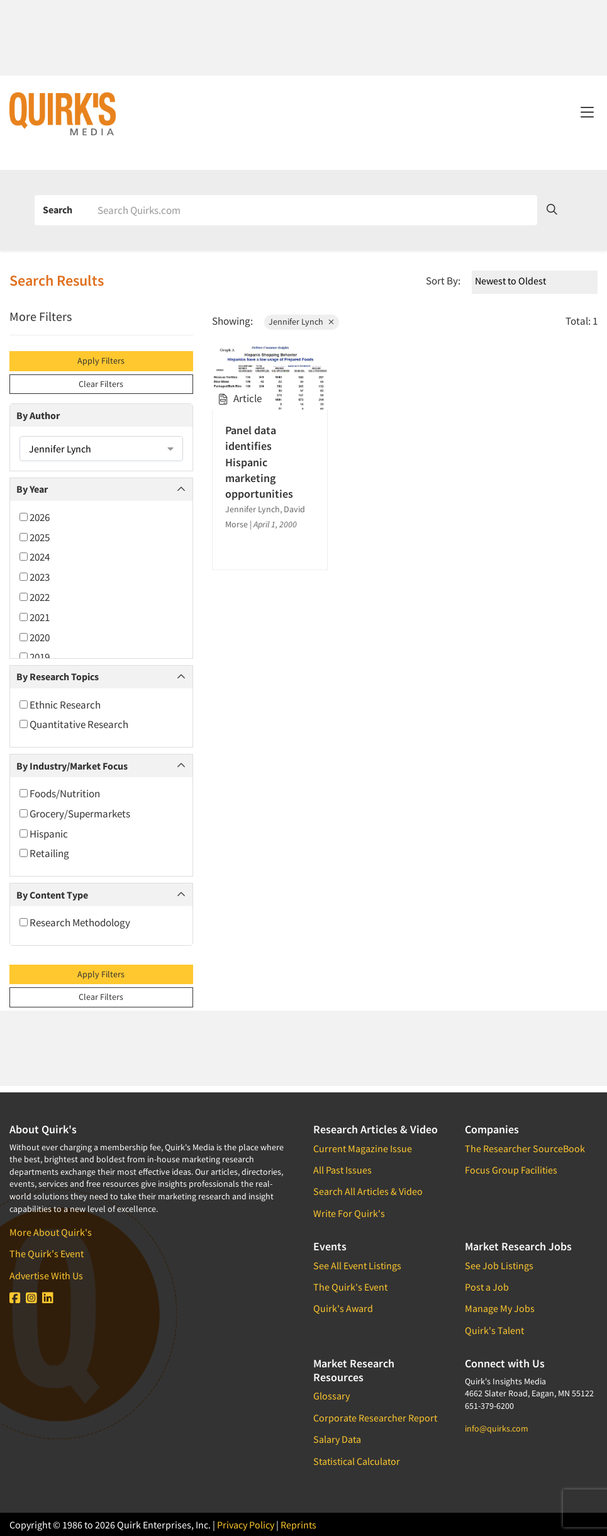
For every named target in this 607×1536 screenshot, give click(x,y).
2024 (34, 557)
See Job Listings (499, 1265)
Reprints (298, 1524)
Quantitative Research (73, 724)
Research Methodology (74, 922)
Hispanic (43, 834)
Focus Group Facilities (511, 1169)
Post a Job (487, 1287)
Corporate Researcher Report (375, 1417)
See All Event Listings (357, 1265)
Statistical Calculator (356, 1461)
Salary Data (337, 1439)
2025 (34, 537)
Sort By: (443, 281)
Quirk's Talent (494, 1330)
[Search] (313, 210)
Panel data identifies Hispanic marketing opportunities (259, 462)
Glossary (331, 1395)
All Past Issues (342, 1169)
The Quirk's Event (46, 1253)
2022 (34, 597)
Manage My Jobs (500, 1308)
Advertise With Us (46, 1275)
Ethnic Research (60, 705)
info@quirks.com (496, 1428)
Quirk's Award (343, 1308)
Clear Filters (101, 384)
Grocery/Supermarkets (74, 814)
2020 (34, 637)
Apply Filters (101, 360)
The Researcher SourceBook (525, 1148)
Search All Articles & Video (368, 1191)
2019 (34, 657)
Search (57, 209)
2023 (34, 577)
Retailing (44, 853)
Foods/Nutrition (59, 793)
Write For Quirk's (349, 1213)
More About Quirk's (50, 1232)
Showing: (232, 321)
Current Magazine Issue (362, 1148)
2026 (34, 517)
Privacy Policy (245, 1524)
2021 (34, 617)
